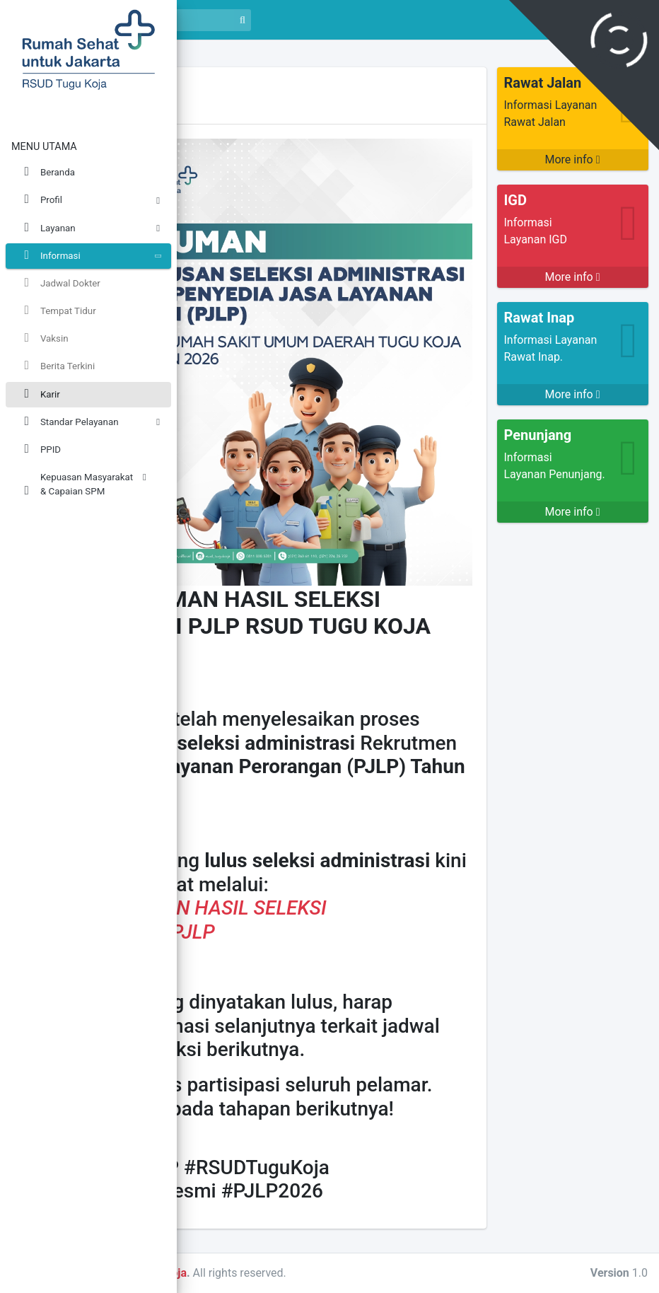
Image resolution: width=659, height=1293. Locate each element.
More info (572, 159)
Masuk (625, 19)
